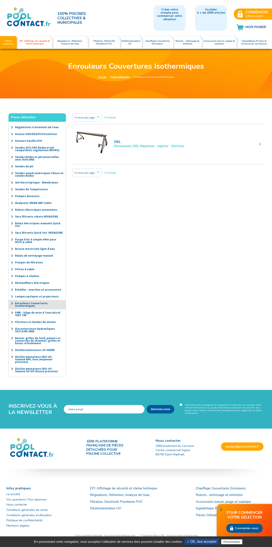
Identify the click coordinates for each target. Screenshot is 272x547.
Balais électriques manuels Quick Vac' (38, 225)
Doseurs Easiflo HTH (28, 141)
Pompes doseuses (27, 196)
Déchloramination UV (107, 508)
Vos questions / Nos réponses (26, 499)
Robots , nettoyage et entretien (219, 495)
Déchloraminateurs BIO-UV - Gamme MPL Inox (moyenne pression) (34, 359)
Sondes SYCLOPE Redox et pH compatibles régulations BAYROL (37, 149)
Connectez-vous (246, 528)
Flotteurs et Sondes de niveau (35, 322)
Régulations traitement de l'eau (37, 127)
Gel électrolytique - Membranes (36, 182)
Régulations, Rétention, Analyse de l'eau (119, 495)
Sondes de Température (31, 189)
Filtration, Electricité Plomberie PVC (116, 501)
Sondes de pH (24, 166)
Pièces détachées (120, 77)
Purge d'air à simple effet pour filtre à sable (35, 241)
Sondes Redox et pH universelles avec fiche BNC (37, 158)
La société (13, 494)
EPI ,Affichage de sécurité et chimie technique (123, 488)
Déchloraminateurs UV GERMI (35, 350)
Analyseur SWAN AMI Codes (33, 203)
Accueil (102, 77)
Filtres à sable (24, 269)
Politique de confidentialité (24, 520)
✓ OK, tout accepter (202, 541)
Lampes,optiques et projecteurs (37, 296)
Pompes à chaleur (27, 276)
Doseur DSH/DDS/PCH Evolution (36, 134)
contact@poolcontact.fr (242, 447)
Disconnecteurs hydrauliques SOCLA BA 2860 (35, 330)
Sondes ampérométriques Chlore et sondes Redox (39, 174)
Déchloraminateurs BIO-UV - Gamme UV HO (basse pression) (36, 370)
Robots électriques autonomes (36, 210)
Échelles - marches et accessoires (38, 289)
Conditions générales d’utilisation (28, 515)
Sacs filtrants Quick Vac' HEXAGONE (39, 232)
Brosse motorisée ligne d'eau (35, 249)
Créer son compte (254, 15)
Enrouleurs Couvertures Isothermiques (31, 304)
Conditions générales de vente (27, 510)
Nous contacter (16, 505)
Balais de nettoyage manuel (34, 255)
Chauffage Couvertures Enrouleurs (221, 488)
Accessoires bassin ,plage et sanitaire (223, 501)
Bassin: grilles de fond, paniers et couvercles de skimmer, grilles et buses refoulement (38, 340)
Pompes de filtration (29, 262)
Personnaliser (231, 541)
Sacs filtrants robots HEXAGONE (36, 216)
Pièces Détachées (209, 515)
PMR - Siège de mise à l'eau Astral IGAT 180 (37, 314)
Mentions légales (18, 526)
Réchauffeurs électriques (32, 283)
